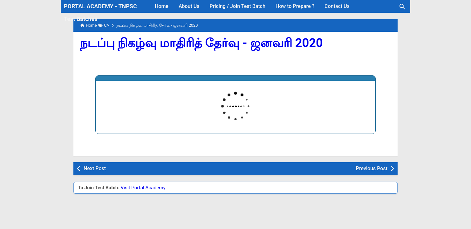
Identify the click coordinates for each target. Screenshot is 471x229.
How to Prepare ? (295, 6)
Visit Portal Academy (143, 188)
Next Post (95, 168)
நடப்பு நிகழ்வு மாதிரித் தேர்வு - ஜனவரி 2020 (201, 43)
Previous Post (371, 168)
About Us (189, 6)
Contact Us (337, 6)
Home (161, 6)
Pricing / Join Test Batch (238, 6)
